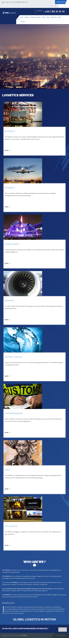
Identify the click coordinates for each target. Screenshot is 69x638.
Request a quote (61, 2)
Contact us (62, 629)
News (59, 17)
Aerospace (9, 301)
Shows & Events (11, 244)
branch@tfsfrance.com (20, 2)
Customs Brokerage (13, 413)
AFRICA (7, 470)
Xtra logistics (10, 526)
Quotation (54, 17)
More (7, 150)
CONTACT (22, 21)
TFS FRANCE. (24, 635)
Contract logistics (13, 357)
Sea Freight (9, 131)
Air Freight (9, 188)
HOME (21, 17)
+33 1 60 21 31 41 (55, 11)
